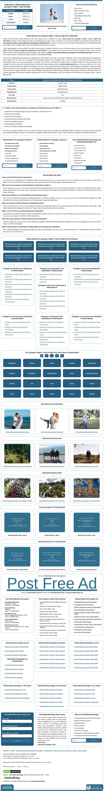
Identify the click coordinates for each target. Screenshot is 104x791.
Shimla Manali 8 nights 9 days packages (52, 663)
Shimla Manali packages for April (84, 689)
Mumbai (91, 394)
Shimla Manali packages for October (51, 702)
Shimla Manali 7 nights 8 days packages (52, 659)
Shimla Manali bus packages (14, 673)
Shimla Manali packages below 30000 (86, 663)
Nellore (52, 363)
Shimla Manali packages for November (52, 706)
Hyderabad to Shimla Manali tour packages (29, 750)
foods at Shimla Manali (23, 206)
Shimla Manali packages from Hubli (52, 432)
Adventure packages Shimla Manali (16, 655)
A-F (46, 355)
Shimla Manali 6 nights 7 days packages (52, 655)
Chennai (12, 383)
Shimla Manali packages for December (86, 702)
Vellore (72, 373)
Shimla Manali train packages (14, 669)
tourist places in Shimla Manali (20, 188)
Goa (32, 383)
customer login (31, 758)
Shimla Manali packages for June (84, 698)
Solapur (32, 363)
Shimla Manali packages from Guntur (86, 466)
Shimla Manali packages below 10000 (86, 647)
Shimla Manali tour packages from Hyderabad (87, 279)
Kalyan (52, 394)
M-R (57, 355)
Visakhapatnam (52, 373)
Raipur (72, 383)
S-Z (62, 355)
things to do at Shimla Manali (67, 198)
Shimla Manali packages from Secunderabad (17, 466)
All (41, 355)
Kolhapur (12, 373)
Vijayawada (12, 363)
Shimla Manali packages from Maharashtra (86, 501)
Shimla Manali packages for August (16, 694)
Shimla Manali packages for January (51, 689)
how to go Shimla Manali (57, 180)
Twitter (19, 766)
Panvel (32, 394)
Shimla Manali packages (19, 58)
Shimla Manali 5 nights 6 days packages (52, 651)
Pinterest (25, 766)
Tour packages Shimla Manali (14, 651)
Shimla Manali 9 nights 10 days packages (53, 667)
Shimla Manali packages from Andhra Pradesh (17, 501)
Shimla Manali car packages (14, 677)
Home (12, 750)
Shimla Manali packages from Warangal (52, 466)
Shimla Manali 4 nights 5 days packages (52, 647)
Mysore (72, 394)
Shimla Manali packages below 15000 (86, 651)
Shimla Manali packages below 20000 (86, 655)
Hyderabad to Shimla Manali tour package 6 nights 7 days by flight (66, 750)
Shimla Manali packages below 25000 (86, 659)
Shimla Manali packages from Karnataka (52, 501)
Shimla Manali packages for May (84, 694)
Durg (52, 383)
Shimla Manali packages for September (17, 698)
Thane (12, 394)
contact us (28, 756)
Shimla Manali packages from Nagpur (17, 432)
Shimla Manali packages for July (15, 689)
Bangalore (32, 373)
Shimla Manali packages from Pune (87, 432)
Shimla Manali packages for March (50, 698)
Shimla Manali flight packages (14, 665)
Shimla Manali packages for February (51, 694)
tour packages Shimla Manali (56, 66)
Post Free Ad (52, 583)
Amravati (72, 363)
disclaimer (34, 762)
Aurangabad (92, 363)
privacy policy (44, 762)
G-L (52, 355)
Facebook (12, 766)
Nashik (92, 383)
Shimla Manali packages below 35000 (86, 667)
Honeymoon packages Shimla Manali (16, 647)
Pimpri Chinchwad (92, 373)
